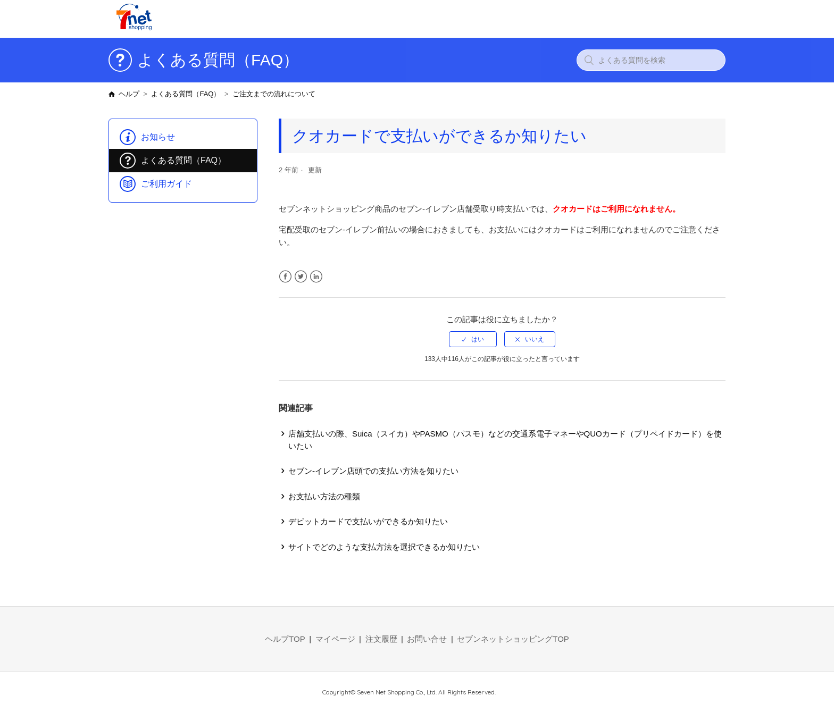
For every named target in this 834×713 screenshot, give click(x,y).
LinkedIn (316, 276)
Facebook (285, 276)
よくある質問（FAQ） (185, 94)
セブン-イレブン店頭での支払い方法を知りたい (373, 470)
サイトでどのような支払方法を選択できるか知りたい (384, 546)
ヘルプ (129, 94)
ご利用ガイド (166, 183)
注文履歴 (381, 638)
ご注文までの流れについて (273, 94)
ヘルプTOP (285, 638)
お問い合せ (427, 638)
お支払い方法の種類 (324, 496)
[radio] (473, 339)
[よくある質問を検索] (651, 60)
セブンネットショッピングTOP (513, 638)
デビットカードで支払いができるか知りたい (368, 521)
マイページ (335, 638)
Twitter (300, 276)
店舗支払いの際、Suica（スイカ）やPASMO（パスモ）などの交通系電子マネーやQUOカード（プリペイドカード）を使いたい (505, 439)
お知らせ (158, 136)
